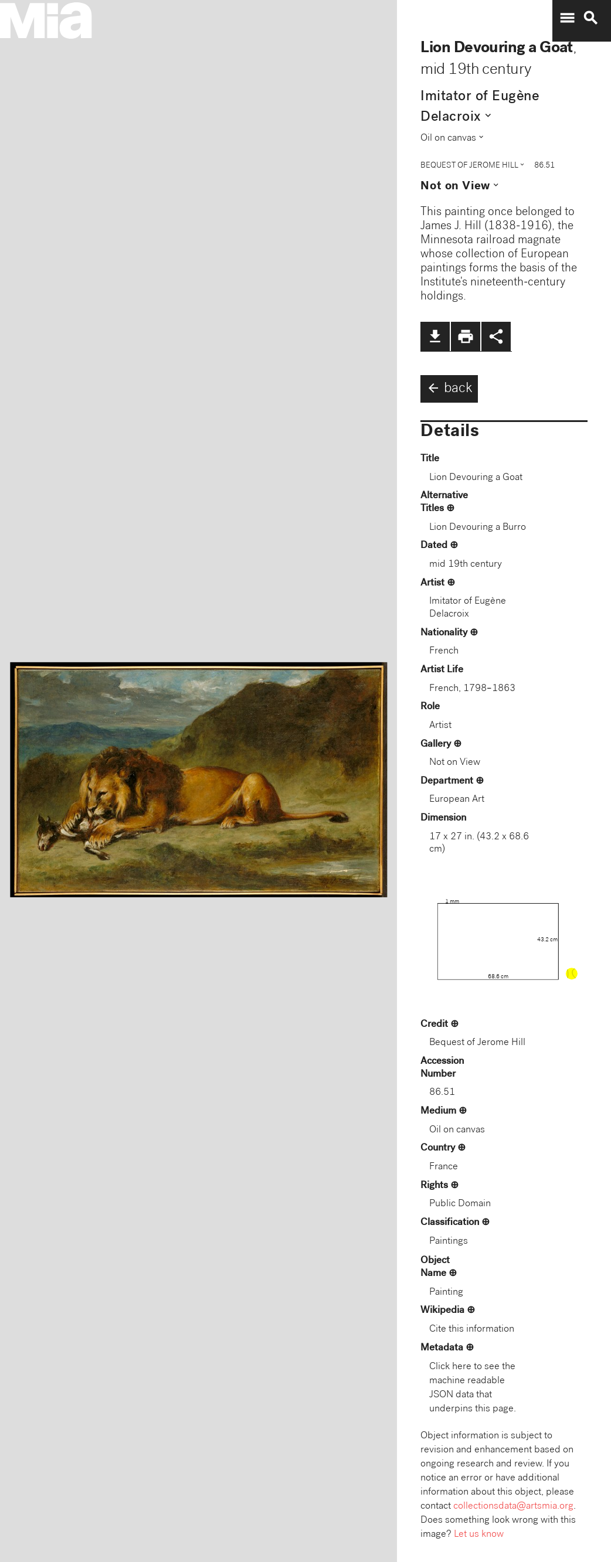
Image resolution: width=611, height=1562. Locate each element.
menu (567, 18)
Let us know (479, 1535)
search (590, 18)
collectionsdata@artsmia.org (513, 1507)
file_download (435, 336)
